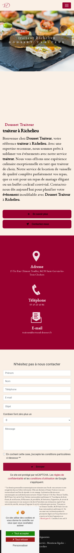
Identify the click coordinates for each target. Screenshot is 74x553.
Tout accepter (20, 533)
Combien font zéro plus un (17, 410)
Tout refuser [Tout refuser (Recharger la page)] (20, 539)
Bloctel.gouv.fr (46, 515)
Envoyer (40, 462)
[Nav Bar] (66, 5)
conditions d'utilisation (42, 474)
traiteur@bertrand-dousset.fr (37, 328)
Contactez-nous (37, 224)
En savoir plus (37, 214)
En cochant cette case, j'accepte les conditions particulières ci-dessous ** (38, 452)
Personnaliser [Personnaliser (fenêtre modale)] (20, 545)
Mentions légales (55, 542)
